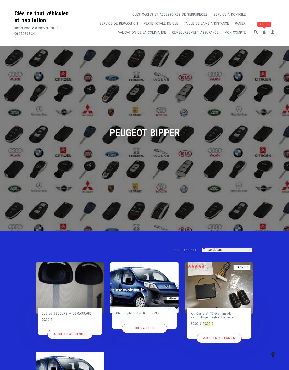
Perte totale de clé (161, 23)
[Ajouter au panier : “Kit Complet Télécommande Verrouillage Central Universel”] (219, 338)
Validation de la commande (142, 32)
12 (183, 250)
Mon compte (235, 32)
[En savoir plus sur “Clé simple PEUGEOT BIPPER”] (144, 328)
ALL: (194, 250)
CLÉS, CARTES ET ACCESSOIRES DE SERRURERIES (170, 14)
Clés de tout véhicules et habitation (41, 17)
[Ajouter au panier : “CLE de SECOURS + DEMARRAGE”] (69, 334)
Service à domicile (230, 14)
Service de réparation (119, 23)
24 (188, 250)
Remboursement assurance (195, 32)
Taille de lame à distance (206, 23)
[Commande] (227, 250)
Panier (240, 23)
